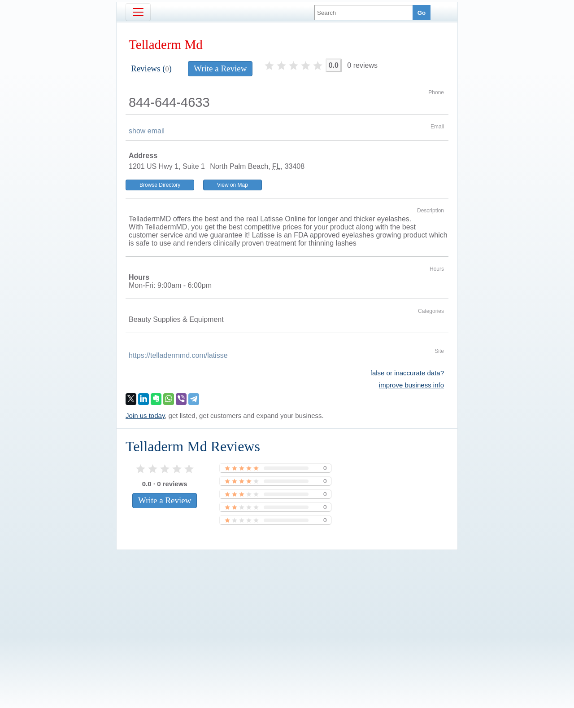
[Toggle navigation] (138, 12)
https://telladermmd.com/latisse (178, 355)
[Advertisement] (287, 614)
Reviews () (151, 68)
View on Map (232, 185)
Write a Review (220, 68)
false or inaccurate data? (407, 373)
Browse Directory (159, 185)
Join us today (145, 415)
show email (147, 131)
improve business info (411, 385)
